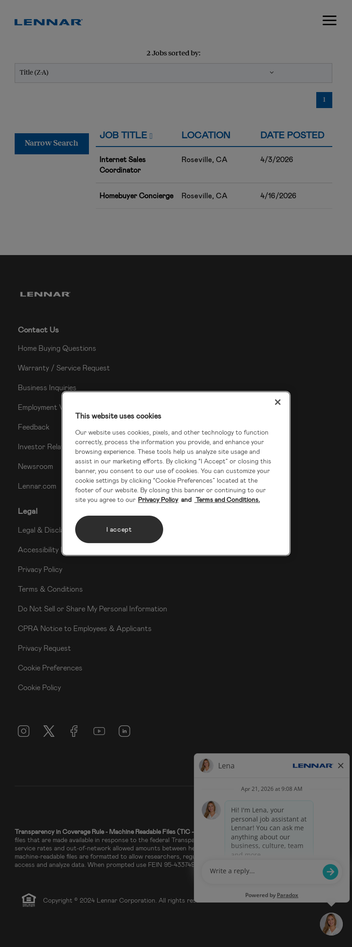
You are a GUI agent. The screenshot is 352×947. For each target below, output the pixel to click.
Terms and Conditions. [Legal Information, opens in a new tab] (227, 499)
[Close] (278, 402)
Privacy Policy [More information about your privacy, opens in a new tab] (158, 499)
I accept (119, 529)
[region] (176, 473)
